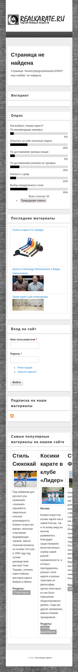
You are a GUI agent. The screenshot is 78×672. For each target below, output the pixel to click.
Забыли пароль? (27, 371)
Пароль (16, 353)
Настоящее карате (43, 658)
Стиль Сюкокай (24, 460)
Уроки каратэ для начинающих (30, 296)
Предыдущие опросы (33, 200)
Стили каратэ (21, 592)
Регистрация (25, 367)
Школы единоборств (47, 630)
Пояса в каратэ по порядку (27, 229)
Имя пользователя (23, 339)
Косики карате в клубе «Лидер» (51, 468)
